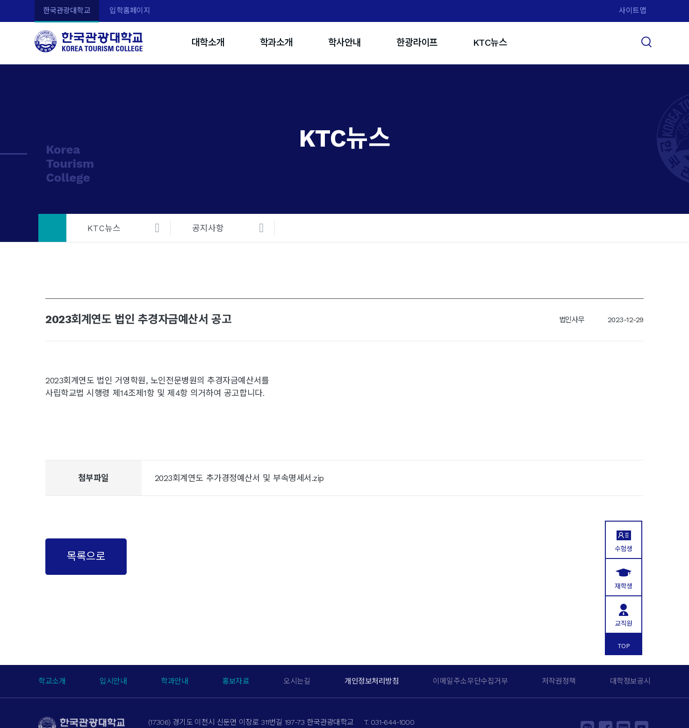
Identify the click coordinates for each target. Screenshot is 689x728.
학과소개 (276, 42)
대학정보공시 (630, 681)
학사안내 (344, 42)
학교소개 (51, 681)
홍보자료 (235, 681)
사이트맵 (632, 10)
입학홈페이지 (129, 10)
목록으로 (86, 556)
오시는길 (296, 681)
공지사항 (208, 228)
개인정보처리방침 (371, 681)
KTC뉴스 (490, 42)
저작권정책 (559, 681)
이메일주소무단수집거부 (470, 681)
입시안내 (113, 681)
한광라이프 (417, 42)
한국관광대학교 (67, 10)
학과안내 (174, 681)
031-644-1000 (392, 722)
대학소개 (207, 42)
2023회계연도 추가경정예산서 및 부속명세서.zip (239, 478)
